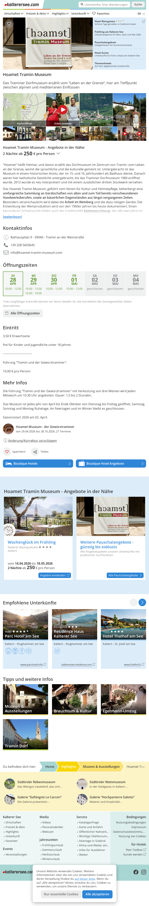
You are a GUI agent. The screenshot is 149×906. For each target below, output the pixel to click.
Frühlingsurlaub (52, 845)
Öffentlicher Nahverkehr (94, 831)
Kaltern (9, 644)
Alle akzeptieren (97, 894)
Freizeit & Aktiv (36, 13)
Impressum (138, 827)
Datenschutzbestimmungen (129, 831)
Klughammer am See (30, 644)
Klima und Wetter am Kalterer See (94, 845)
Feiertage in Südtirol (92, 841)
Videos (46, 822)
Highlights (59, 13)
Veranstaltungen (16, 854)
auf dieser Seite (85, 879)
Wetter (83, 854)
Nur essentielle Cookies (61, 894)
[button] (142, 602)
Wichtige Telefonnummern (94, 836)
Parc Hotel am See (25, 639)
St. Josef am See (125, 644)
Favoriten (100, 13)
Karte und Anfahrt (91, 827)
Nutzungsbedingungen (131, 822)
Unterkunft (78, 13)
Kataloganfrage (89, 822)
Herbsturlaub (51, 854)
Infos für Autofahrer (92, 850)
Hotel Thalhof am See (123, 639)
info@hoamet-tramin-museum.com (36, 252)
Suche (138, 4)
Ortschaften (12, 13)
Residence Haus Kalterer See (74, 639)
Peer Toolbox (136, 850)
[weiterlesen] (12, 217)
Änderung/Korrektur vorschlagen (30, 440)
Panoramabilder (52, 827)
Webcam (48, 831)
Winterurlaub (51, 859)
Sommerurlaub (52, 850)
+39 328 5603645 (22, 245)
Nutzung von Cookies (132, 836)
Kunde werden (134, 854)
